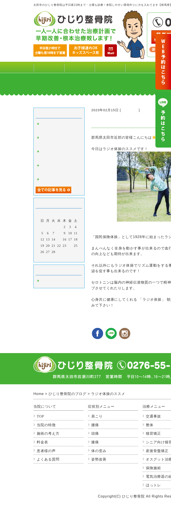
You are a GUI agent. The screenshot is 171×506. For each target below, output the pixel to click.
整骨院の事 (130, 110)
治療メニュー (140, 69)
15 (59, 239)
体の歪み (98, 451)
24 (70, 245)
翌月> (68, 257)
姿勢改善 (98, 459)
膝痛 (95, 442)
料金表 (79, 67)
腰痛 (95, 425)
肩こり (97, 416)
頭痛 (95, 433)
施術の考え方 (48, 433)
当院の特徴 (46, 425)
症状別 (109, 69)
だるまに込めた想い (56, 180)
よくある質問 (48, 459)
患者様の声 (46, 451)
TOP (49, 67)
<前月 (49, 257)
